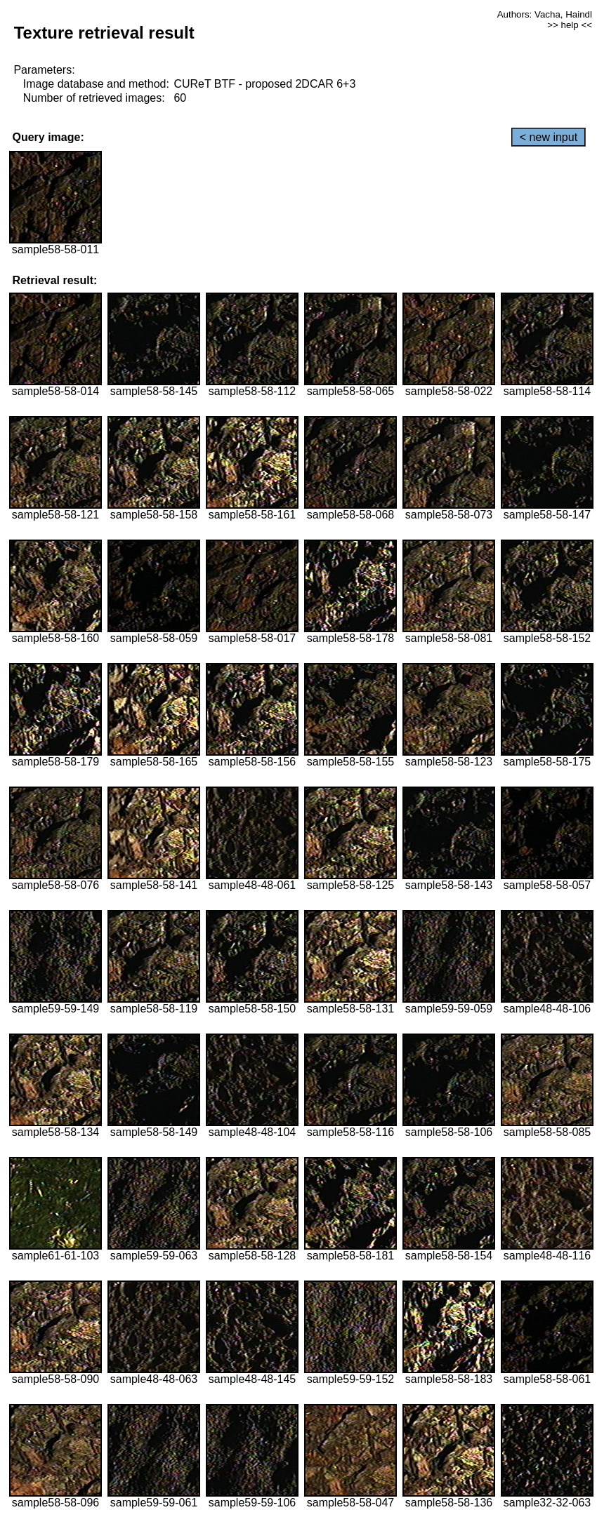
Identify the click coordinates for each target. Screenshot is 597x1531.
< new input (548, 137)
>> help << (569, 25)
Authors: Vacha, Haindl (544, 14)
